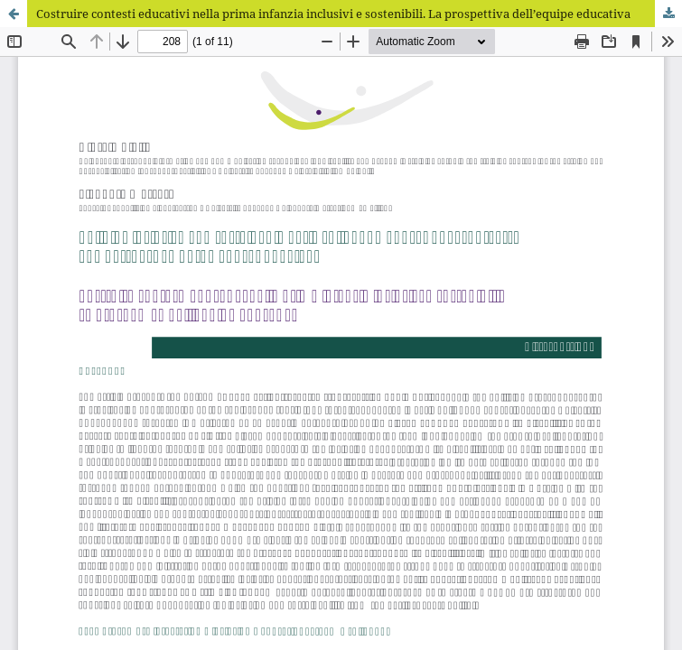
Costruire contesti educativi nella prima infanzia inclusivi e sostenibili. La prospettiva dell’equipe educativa (333, 13)
